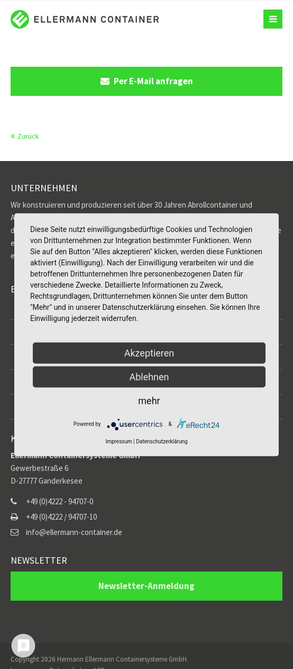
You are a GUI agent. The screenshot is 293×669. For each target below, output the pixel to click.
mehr (149, 400)
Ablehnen (149, 376)
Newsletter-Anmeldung (146, 586)
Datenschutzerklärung (161, 441)
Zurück (28, 136)
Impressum (118, 441)
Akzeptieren (149, 352)
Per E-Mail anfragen (146, 81)
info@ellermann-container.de (74, 532)
